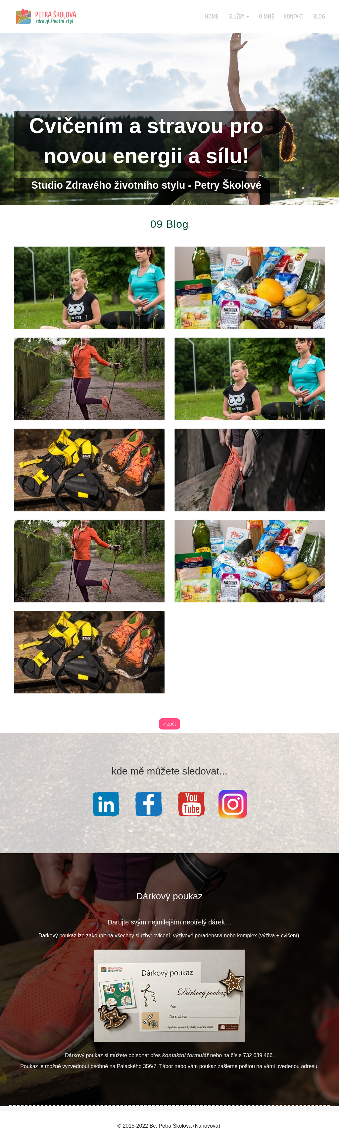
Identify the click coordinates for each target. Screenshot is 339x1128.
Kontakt (293, 16)
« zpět (169, 724)
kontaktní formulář (185, 1053)
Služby (238, 16)
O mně (266, 16)
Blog (319, 16)
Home (211, 16)
